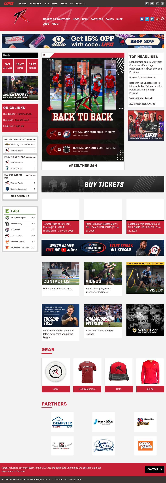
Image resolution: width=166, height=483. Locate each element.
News (76, 19)
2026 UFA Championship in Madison (100, 332)
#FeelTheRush (83, 166)
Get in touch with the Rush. (57, 288)
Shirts (150, 389)
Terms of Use (60, 479)
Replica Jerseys (87, 389)
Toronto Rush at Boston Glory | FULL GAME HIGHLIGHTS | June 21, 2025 (102, 227)
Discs (56, 389)
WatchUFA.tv (77, 3)
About (55, 24)
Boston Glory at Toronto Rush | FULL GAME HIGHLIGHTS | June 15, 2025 (144, 227)
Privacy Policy (74, 479)
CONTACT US (155, 469)
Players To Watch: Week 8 (142, 77)
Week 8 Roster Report (140, 98)
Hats (118, 389)
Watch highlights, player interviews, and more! (98, 290)
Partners (97, 19)
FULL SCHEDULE (20, 196)
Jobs (46, 24)
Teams (22, 3)
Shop (64, 3)
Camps (110, 19)
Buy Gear (8, 120)
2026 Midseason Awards (142, 103)
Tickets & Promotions (56, 19)
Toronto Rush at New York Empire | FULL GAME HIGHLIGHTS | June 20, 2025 (58, 227)
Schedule (35, 3)
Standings (51, 3)
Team (85, 19)
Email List (8, 126)
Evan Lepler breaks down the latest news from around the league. (58, 334)
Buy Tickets (9, 114)
